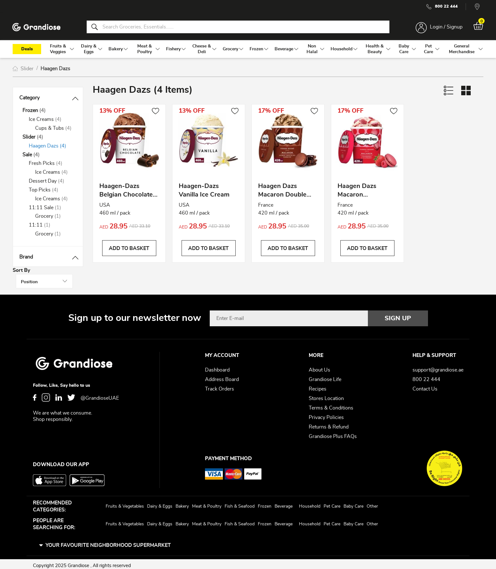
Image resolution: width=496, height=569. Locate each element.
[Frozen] (47, 112)
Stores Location (326, 395)
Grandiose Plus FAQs (333, 433)
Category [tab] (29, 100)
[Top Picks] (51, 192)
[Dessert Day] (51, 183)
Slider (28, 70)
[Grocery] (54, 218)
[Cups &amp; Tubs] (54, 130)
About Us (319, 366)
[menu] (248, 51)
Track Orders (219, 385)
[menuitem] (58, 51)
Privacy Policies (326, 414)
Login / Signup (445, 27)
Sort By (413, 93)
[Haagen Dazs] (51, 148)
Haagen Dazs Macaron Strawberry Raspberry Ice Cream (358, 194)
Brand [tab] (26, 259)
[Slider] (47, 139)
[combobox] (238, 28)
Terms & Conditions (331, 404)
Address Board (222, 376)
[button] (155, 114)
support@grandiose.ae (437, 366)
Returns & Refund (329, 423)
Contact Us (424, 385)
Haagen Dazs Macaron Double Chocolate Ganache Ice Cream (286, 194)
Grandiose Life (325, 376)
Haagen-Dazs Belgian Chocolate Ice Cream (126, 194)
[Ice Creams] (51, 121)
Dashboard (217, 366)
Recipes (317, 385)
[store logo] (38, 28)
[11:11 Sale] (51, 210)
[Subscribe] (398, 315)
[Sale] (47, 157)
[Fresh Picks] (51, 165)
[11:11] (51, 227)
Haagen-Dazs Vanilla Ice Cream (204, 193)
